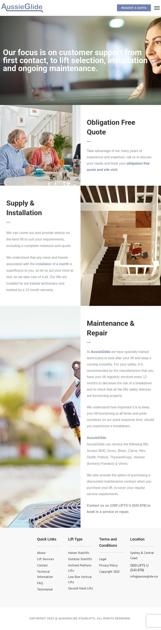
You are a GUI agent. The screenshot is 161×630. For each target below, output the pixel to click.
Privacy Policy (108, 565)
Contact (42, 565)
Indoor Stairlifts (78, 553)
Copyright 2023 (109, 571)
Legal (102, 559)
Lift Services (45, 559)
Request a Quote (131, 7)
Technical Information (45, 574)
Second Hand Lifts (80, 588)
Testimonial (45, 589)
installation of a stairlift (52, 264)
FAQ (40, 583)
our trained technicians (41, 283)
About (41, 553)
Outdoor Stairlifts (80, 559)
